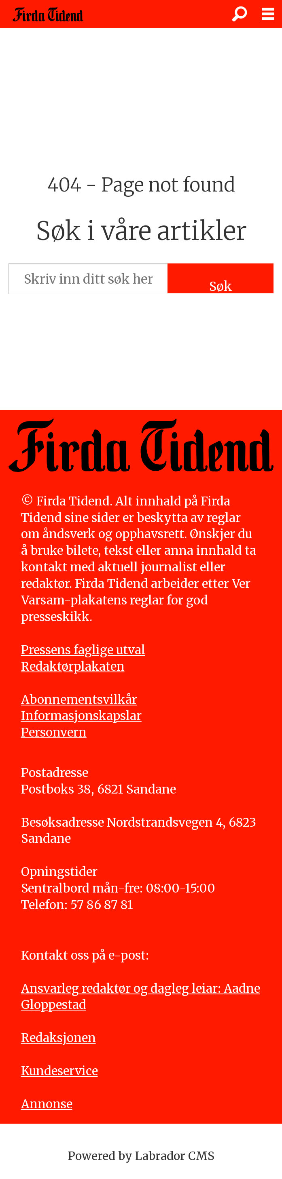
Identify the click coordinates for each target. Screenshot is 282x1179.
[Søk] (239, 14)
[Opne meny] (267, 14)
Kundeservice (59, 1070)
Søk (220, 285)
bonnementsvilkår (83, 699)
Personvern (54, 732)
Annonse (46, 1104)
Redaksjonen (58, 1037)
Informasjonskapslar (81, 715)
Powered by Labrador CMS (141, 1156)
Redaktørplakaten (73, 666)
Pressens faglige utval (83, 649)
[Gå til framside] (48, 14)
